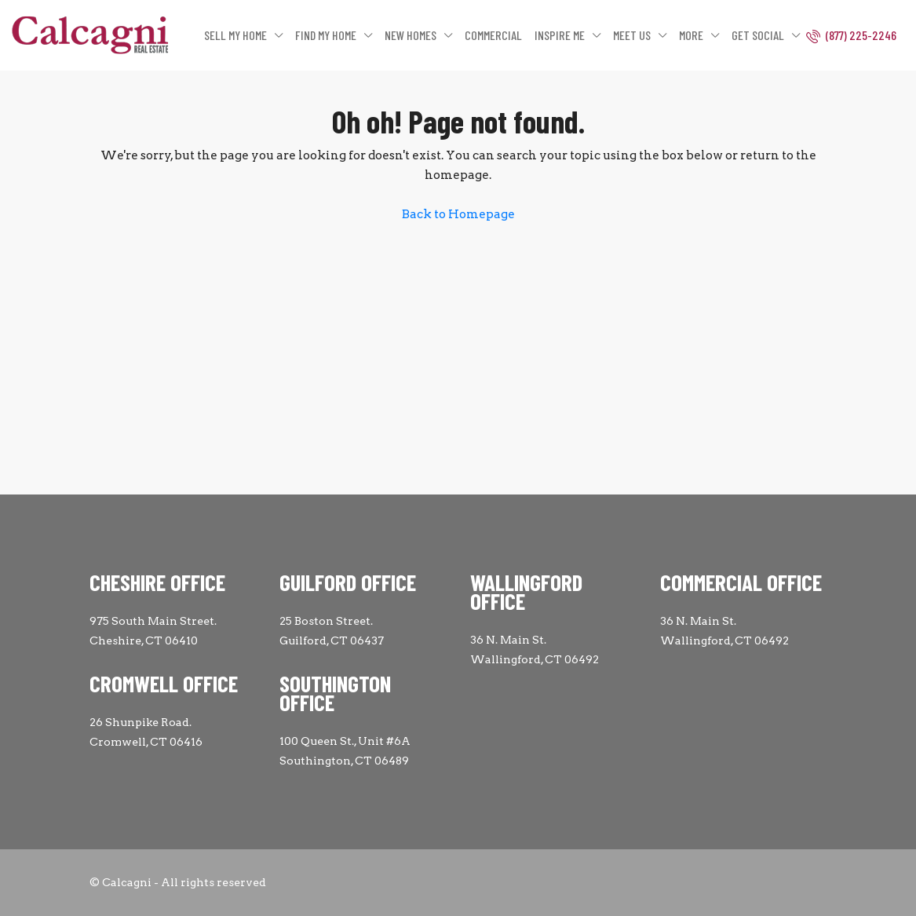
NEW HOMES (410, 34)
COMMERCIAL (493, 34)
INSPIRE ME (560, 34)
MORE (691, 34)
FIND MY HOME (325, 34)
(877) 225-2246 (851, 35)
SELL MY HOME (235, 34)
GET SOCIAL (758, 34)
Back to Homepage (458, 214)
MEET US (632, 34)
